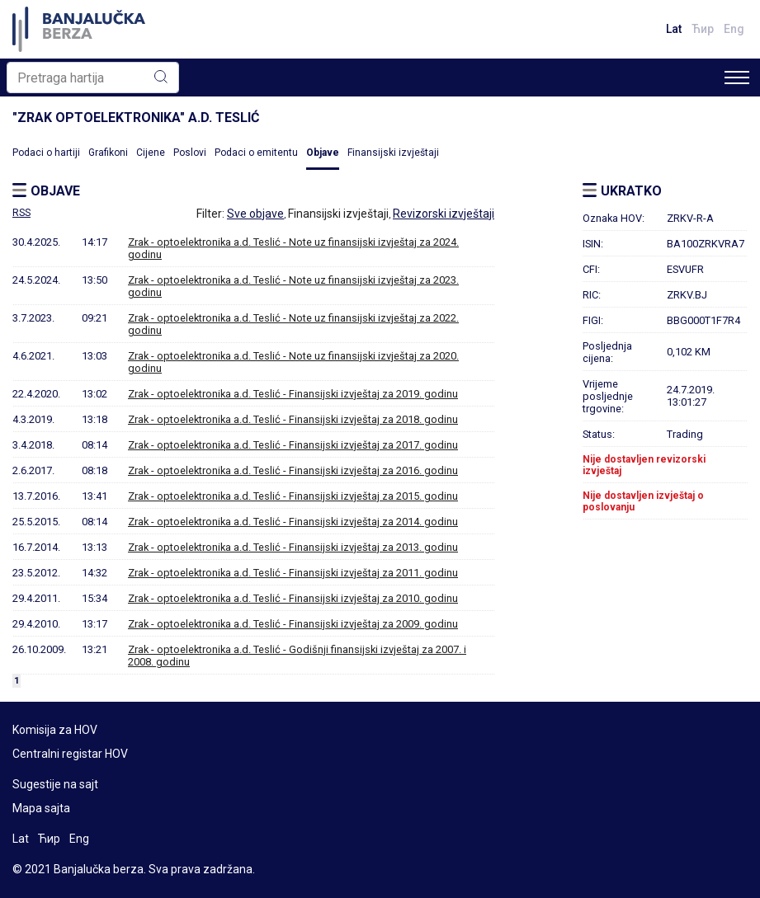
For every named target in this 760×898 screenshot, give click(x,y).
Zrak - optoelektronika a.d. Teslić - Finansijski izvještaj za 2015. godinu (293, 496)
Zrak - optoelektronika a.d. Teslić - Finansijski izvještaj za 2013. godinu (293, 547)
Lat (674, 28)
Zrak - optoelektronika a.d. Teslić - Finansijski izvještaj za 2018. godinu (293, 419)
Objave (322, 152)
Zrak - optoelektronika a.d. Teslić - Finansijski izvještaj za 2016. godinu (293, 470)
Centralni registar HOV (70, 753)
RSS (21, 213)
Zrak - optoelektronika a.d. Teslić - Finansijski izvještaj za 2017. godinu (293, 445)
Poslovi (189, 152)
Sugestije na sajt (55, 784)
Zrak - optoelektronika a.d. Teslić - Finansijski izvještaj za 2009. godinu (293, 624)
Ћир (703, 28)
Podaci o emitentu (256, 152)
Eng (734, 28)
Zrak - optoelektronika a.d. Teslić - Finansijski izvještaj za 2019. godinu (293, 394)
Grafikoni (108, 152)
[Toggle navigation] (737, 77)
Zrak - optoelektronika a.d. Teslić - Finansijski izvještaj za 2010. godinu (293, 598)
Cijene (150, 152)
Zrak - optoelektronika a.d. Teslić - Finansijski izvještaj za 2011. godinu (293, 573)
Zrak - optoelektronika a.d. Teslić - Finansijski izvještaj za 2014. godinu (293, 521)
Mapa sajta (41, 808)
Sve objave (255, 213)
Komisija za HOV (54, 729)
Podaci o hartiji (46, 152)
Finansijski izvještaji (393, 152)
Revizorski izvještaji (443, 213)
